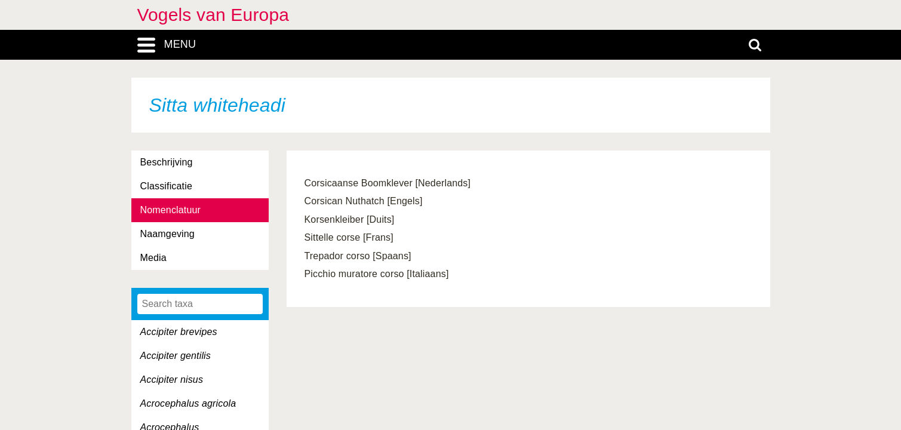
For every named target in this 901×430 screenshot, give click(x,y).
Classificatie (166, 186)
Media (153, 258)
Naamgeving (167, 234)
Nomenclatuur (170, 210)
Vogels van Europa (213, 14)
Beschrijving (166, 162)
